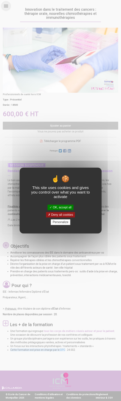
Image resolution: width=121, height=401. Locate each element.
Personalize (60, 222)
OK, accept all (60, 207)
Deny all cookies (60, 214)
